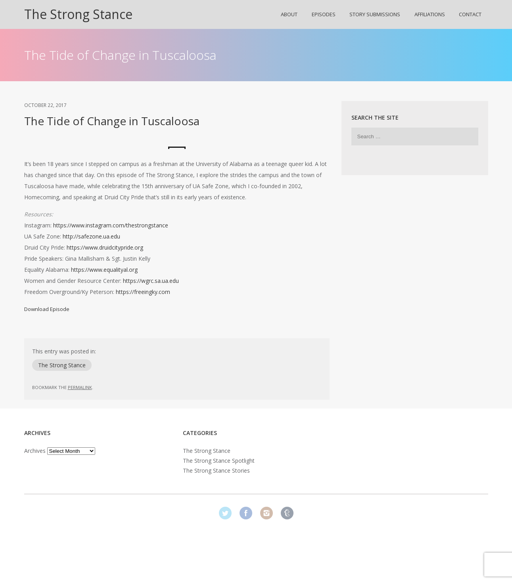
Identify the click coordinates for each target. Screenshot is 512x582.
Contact (470, 14)
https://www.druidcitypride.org (105, 247)
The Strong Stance (78, 14)
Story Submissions (374, 14)
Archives (35, 450)
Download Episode (46, 309)
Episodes (324, 14)
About (289, 14)
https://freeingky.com (143, 292)
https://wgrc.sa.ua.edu (151, 280)
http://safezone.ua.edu (91, 236)
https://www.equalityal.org (104, 269)
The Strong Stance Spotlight (219, 460)
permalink (80, 387)
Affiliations (429, 14)
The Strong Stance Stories (216, 470)
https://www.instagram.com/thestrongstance (110, 225)
